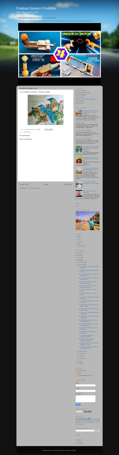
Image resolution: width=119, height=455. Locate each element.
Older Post (68, 184)
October (81, 264)
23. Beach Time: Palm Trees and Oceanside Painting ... (87, 282)
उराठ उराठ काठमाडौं (80, 123)
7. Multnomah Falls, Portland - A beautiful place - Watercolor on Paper (91, 148)
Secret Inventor (80, 443)
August (81, 353)
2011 (79, 363)
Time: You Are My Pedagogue (84, 138)
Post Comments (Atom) (33, 188)
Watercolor (79, 103)
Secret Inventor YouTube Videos (84, 99)
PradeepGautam (82, 370)
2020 (79, 253)
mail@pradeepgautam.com (85, 375)
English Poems (80, 90)
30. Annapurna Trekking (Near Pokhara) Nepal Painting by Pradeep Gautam (91, 169)
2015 (79, 255)
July (80, 356)
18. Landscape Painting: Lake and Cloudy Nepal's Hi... (88, 320)
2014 (79, 257)
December (82, 262)
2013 (79, 260)
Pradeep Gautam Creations (36, 8)
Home (46, 184)
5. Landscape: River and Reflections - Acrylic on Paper (91, 182)
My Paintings (27, 132)
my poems (78, 97)
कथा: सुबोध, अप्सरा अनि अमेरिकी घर (84, 131)
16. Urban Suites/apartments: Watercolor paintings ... (86, 336)
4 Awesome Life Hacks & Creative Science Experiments (37, 18)
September (82, 351)
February (81, 358)
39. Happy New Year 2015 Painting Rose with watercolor (91, 158)
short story (78, 101)
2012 (79, 361)
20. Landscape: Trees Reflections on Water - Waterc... (88, 305)
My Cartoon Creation (81, 92)
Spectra (80, 373)
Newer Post (24, 184)
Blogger (74, 450)
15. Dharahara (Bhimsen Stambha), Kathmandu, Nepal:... (88, 343)
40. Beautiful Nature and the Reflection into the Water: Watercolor (90, 112)
